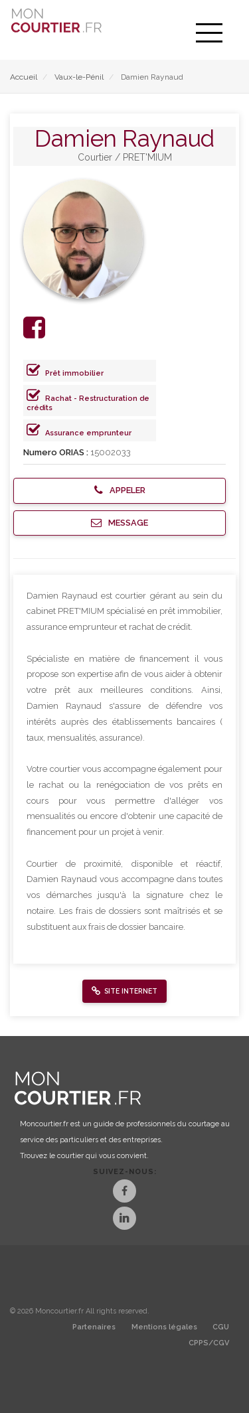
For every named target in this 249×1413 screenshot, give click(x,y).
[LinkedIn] (124, 1220)
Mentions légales (164, 1327)
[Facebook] (124, 1192)
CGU (220, 1327)
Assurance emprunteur (88, 433)
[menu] (209, 33)
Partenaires (94, 1327)
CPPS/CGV (209, 1343)
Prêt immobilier (74, 373)
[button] (119, 491)
